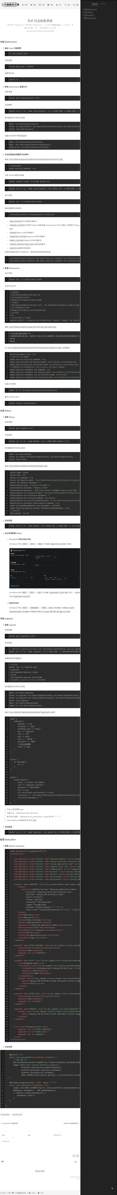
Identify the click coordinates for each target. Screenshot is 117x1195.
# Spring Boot (5, 1111)
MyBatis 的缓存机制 (72, 1119)
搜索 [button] (76, 5)
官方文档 (32, 816)
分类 (42, 5)
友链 (67, 5)
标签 (33, 5)
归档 (50, 5)
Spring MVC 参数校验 (9, 1119)
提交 (75, 1158)
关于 (59, 5)
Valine (78, 1173)
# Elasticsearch (17, 1111)
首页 (25, 5)
